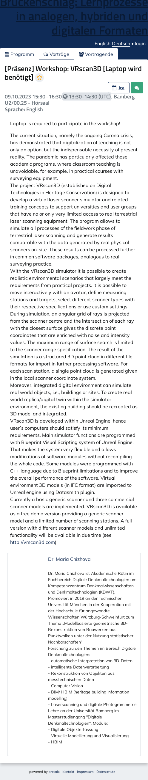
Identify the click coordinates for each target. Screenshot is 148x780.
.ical (119, 87)
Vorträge (56, 54)
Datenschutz (105, 772)
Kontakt (68, 772)
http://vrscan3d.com (32, 542)
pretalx (54, 772)
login (140, 43)
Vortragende (96, 54)
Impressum (85, 772)
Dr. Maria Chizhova (69, 559)
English (102, 43)
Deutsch (121, 43)
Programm (19, 54)
